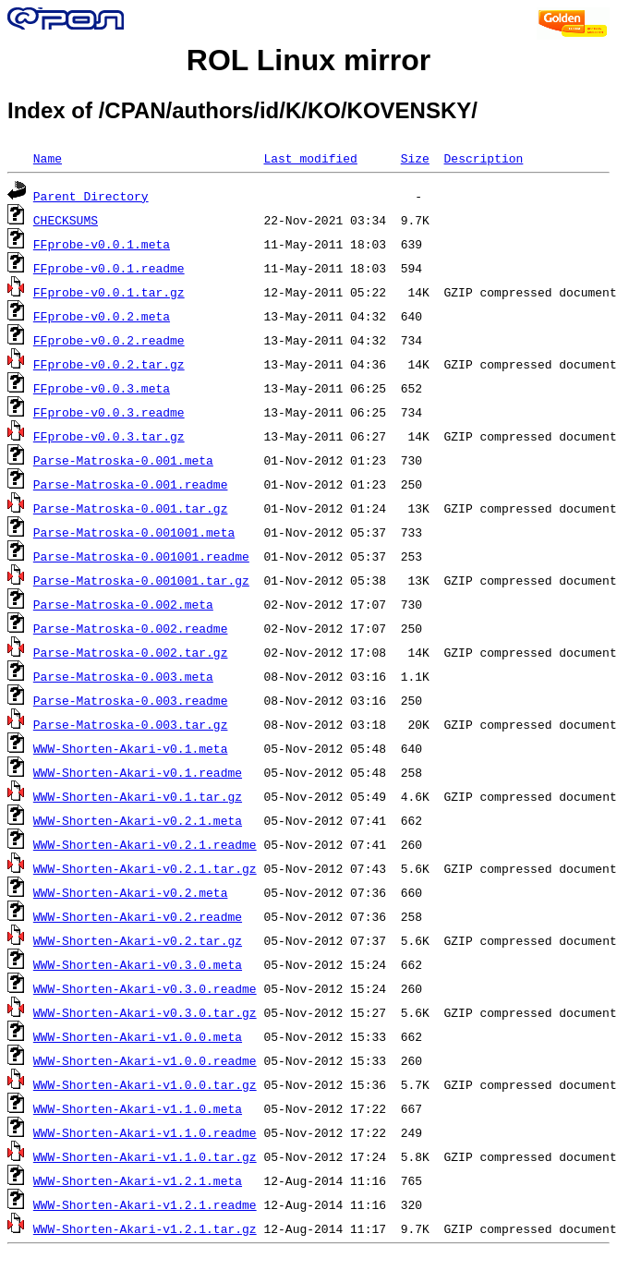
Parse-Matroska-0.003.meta (123, 676)
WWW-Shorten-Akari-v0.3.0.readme (145, 988)
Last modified (310, 158)
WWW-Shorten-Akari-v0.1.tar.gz (137, 796)
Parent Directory (91, 195)
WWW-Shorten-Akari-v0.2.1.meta (137, 820)
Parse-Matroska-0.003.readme (130, 700)
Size (415, 158)
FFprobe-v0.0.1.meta (101, 244)
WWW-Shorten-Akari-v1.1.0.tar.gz (145, 1156)
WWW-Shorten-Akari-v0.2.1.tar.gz (145, 868)
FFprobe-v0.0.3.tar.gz (109, 436)
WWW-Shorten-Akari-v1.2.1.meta (137, 1180)
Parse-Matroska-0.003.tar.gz (130, 724)
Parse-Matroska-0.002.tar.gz (130, 652)
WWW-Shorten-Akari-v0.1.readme (137, 772)
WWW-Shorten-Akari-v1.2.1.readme (145, 1204)
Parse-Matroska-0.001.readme (130, 484)
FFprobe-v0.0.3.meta (101, 388)
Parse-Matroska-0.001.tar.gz (130, 508)
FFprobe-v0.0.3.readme (109, 412)
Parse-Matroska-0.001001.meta (134, 532)
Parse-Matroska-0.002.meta (123, 604)
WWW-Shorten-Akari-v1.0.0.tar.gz (145, 1084)
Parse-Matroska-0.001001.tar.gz (141, 580)
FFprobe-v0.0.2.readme (109, 340)
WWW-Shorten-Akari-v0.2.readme (137, 916)
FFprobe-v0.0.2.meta (101, 316)
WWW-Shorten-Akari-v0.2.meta (130, 892)
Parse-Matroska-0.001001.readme (141, 556)
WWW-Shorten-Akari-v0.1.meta (130, 748)
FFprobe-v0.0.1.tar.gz (109, 292)
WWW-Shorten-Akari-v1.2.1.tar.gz (145, 1228)
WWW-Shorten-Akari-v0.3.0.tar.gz (145, 1012)
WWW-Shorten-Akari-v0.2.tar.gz (137, 940)
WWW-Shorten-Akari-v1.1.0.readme (145, 1132)
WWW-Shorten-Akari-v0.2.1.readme (145, 844)
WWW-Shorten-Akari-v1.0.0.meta (137, 1036)
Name (47, 158)
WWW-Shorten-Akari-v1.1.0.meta (137, 1108)
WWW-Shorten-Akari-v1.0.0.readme (145, 1060)
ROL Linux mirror (308, 60)
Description (483, 158)
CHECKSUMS (65, 220)
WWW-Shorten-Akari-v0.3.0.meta (137, 964)
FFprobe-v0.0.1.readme (109, 268)
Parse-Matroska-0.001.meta (123, 460)
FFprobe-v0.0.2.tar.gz (109, 364)
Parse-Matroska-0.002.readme (130, 628)
